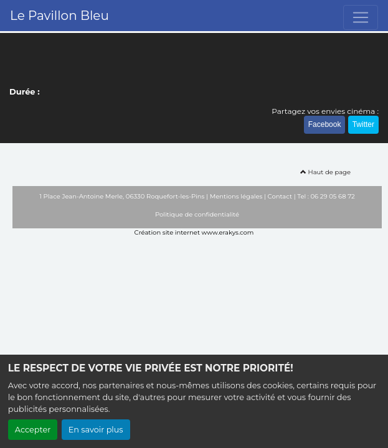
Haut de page (325, 172)
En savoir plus (96, 429)
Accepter (33, 429)
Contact (280, 196)
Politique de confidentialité (197, 214)
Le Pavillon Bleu (59, 15)
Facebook (324, 124)
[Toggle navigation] (360, 17)
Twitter (363, 124)
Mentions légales (236, 196)
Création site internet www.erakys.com (194, 232)
